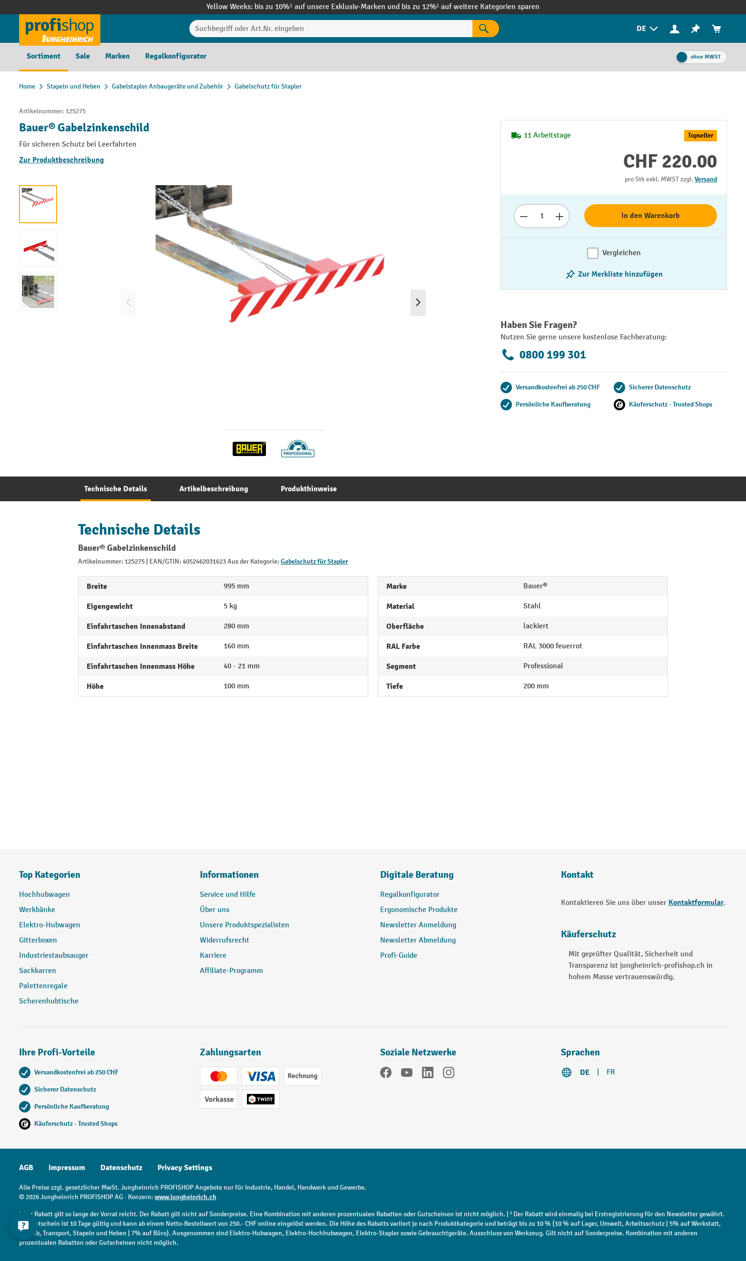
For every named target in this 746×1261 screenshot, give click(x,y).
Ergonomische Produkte (419, 909)
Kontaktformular (696, 902)
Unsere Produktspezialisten (244, 925)
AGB (26, 1167)
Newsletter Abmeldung (418, 940)
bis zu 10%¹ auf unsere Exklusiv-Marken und (328, 6)
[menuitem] (648, 28)
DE (584, 1072)
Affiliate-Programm (231, 970)
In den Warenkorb (650, 215)
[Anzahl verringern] (523, 216)
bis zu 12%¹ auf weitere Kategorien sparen (471, 6)
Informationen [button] (229, 875)
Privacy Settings (184, 1167)
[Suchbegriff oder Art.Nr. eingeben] (330, 28)
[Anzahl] (541, 216)
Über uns (214, 909)
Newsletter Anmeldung (418, 925)
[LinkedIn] (427, 1074)
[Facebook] (386, 1074)
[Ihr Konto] (674, 28)
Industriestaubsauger (53, 955)
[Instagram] (448, 1074)
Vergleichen (621, 253)
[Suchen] (485, 28)
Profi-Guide (398, 955)
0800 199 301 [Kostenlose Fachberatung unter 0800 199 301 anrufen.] (543, 354)
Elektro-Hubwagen (49, 925)
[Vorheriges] (128, 302)
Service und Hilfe (227, 894)
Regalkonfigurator (410, 894)
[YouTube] (406, 1074)
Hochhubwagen (44, 894)
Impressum (67, 1167)
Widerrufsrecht (224, 940)
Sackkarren (37, 970)
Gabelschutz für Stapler (314, 561)
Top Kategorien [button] (49, 875)
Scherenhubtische (49, 1001)
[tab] (115, 489)
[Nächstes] (418, 302)
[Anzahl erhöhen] (559, 216)
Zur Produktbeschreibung (61, 160)
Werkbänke (37, 909)
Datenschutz (121, 1167)
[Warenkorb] (716, 28)
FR (611, 1072)
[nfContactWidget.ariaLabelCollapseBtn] (24, 1237)
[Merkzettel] (695, 28)
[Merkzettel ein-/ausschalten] (614, 274)
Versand (706, 179)
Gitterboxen (38, 940)
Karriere (213, 955)
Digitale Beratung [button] (417, 875)
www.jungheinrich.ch (185, 1197)
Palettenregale (43, 986)
